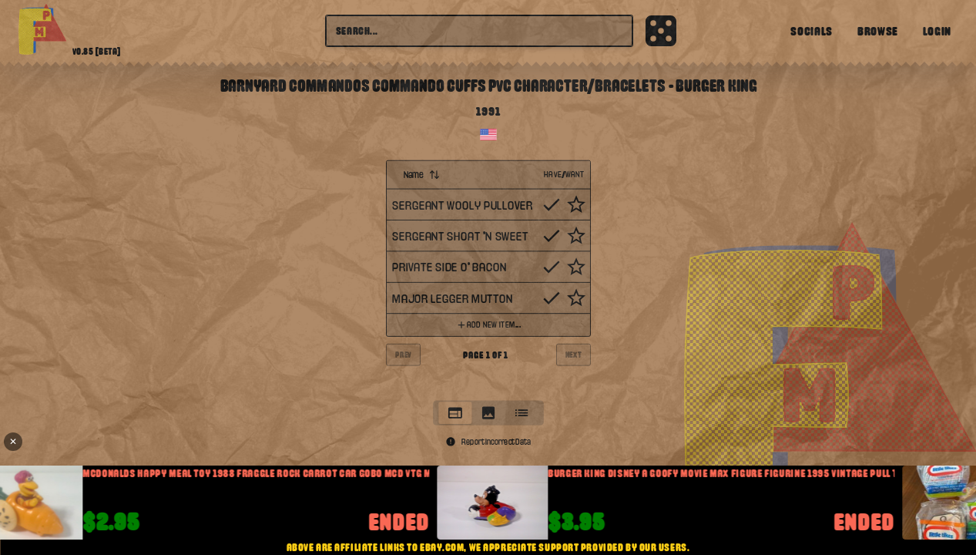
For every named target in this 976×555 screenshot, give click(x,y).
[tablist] (488, 412)
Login (937, 31)
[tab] (454, 413)
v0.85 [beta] (96, 51)
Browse (877, 31)
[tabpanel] (488, 276)
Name (421, 174)
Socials (811, 31)
